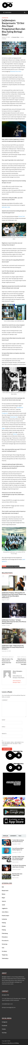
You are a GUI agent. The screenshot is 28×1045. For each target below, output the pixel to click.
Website (4, 733)
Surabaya (4, 951)
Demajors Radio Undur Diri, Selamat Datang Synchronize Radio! (18, 858)
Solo (3, 947)
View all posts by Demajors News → (17, 681)
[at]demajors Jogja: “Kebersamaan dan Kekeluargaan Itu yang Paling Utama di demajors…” (13, 647)
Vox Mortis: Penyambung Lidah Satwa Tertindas (19, 866)
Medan (4, 926)
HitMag (17, 1043)
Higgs (3, 428)
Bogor (3, 897)
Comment (5, 700)
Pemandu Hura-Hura (15, 71)
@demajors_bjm (6, 207)
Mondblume (20, 407)
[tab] (5, 835)
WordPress (10, 1043)
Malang (4, 922)
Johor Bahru (5, 912)
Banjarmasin (5, 890)
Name (4, 719)
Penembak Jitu (14, 417)
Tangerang (4, 954)
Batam (3, 894)
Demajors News (15, 37)
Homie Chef (22, 216)
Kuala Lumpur (5, 915)
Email (4, 726)
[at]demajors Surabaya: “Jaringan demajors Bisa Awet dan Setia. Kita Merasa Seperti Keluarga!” (14, 621)
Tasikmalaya (5, 958)
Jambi (3, 904)
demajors (16, 566)
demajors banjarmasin (8, 567)
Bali (3, 887)
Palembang (5, 933)
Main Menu (8, 12)
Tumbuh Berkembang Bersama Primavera (18, 840)
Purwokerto (5, 940)
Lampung (4, 919)
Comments (13, 835)
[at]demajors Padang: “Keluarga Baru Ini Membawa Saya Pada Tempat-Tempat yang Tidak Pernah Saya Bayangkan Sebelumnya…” (14, 595)
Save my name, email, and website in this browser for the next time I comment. (12, 744)
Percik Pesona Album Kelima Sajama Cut (18, 849)
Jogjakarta (4, 908)
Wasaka (15, 434)
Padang (4, 929)
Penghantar (5, 413)
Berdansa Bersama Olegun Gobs (17, 874)
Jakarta (4, 901)
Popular (5, 835)
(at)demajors (5, 17)
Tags (20, 835)
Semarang (4, 944)
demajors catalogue (20, 567)
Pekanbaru (5, 937)
